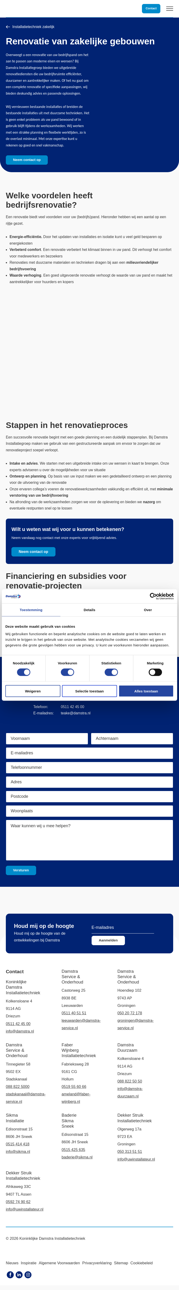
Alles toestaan (146, 691)
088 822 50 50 (129, 1086)
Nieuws (12, 1267)
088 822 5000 (17, 1091)
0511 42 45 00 (72, 712)
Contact (151, 8)
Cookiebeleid (142, 1267)
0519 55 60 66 (74, 1091)
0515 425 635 (73, 1154)
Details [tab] (89, 610)
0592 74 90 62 (18, 1206)
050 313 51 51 (129, 1156)
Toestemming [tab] (31, 610)
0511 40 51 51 (74, 1018)
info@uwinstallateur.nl (136, 1164)
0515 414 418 (17, 1149)
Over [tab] (148, 610)
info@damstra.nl (20, 1036)
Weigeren (33, 691)
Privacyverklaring (97, 1267)
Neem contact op (27, 160)
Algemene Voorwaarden (59, 1267)
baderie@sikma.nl (77, 1162)
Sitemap (121, 1267)
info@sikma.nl (18, 1156)
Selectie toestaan (89, 691)
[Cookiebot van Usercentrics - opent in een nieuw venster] (153, 596)
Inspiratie (28, 1267)
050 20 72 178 (129, 1018)
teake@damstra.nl (75, 718)
